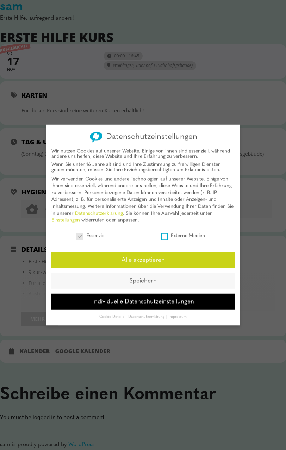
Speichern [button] (143, 276)
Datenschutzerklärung (99, 208)
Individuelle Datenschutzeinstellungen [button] (143, 297)
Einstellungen (65, 215)
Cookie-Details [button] (112, 312)
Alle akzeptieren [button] (143, 255)
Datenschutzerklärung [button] (147, 312)
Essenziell (91, 230)
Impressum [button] (178, 312)
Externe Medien (183, 230)
